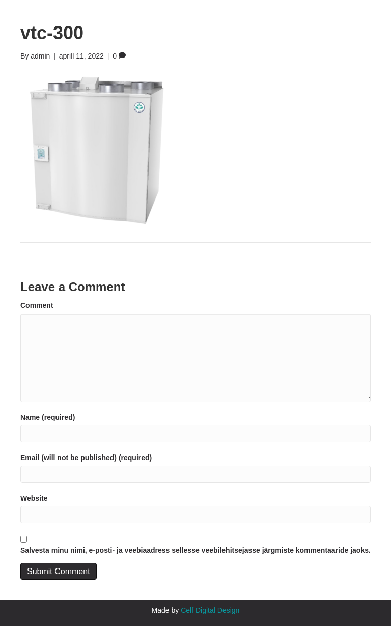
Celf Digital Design (210, 610)
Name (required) (47, 417)
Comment (36, 305)
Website (33, 498)
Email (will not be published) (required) (86, 457)
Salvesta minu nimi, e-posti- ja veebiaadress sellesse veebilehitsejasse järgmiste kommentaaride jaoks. (195, 550)
